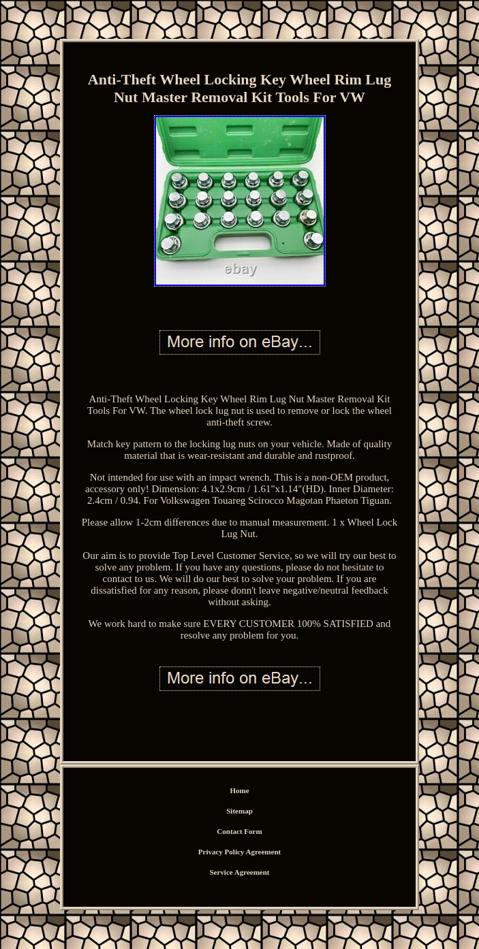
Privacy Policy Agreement (239, 852)
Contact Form (239, 831)
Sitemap (239, 811)
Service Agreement (239, 872)
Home (239, 790)
